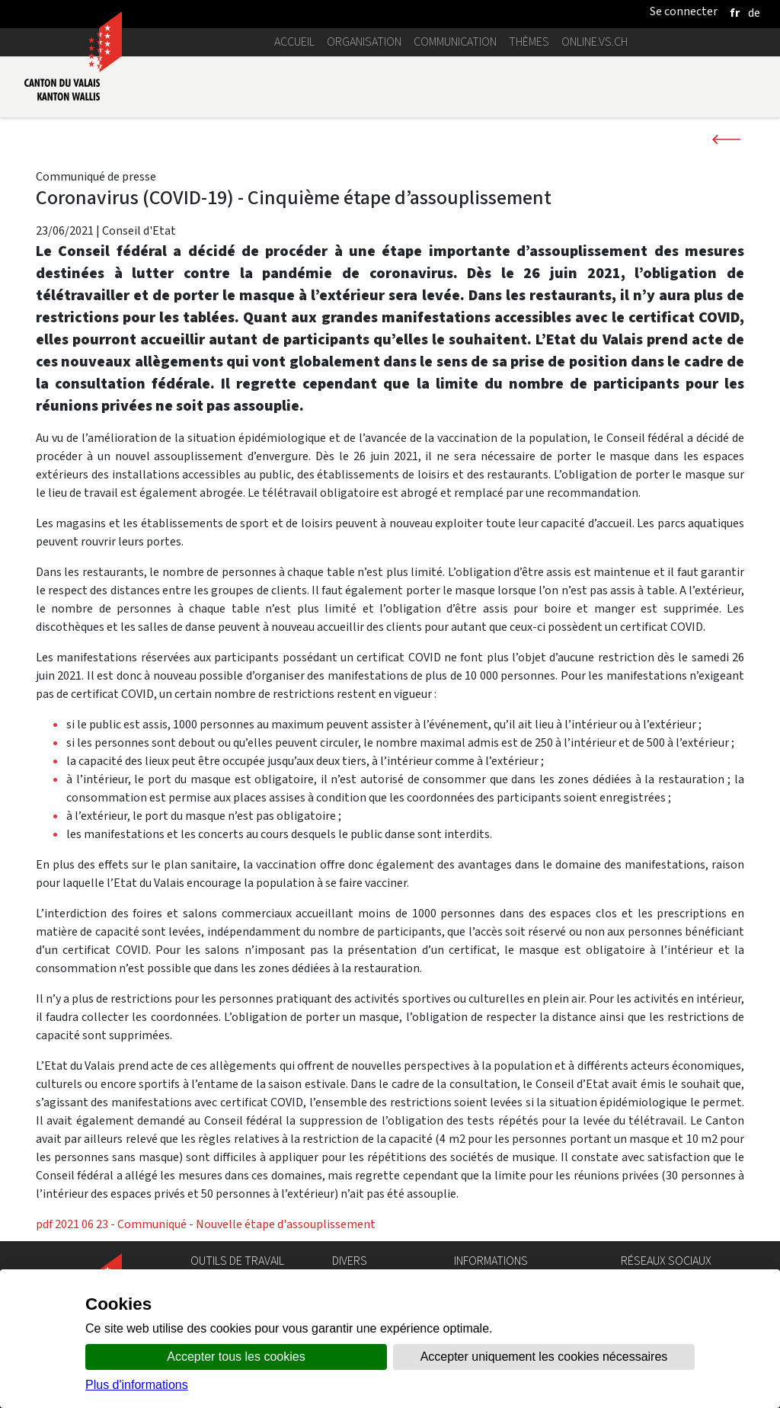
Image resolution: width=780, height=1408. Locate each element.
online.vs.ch (594, 42)
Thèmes (529, 42)
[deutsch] (754, 13)
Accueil (294, 42)
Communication (455, 42)
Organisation (364, 42)
